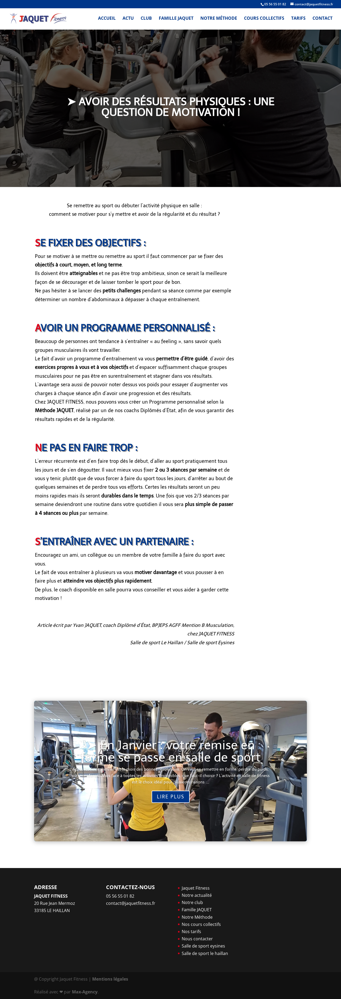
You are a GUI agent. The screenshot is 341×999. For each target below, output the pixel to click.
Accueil (107, 19)
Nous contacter (197, 939)
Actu (128, 19)
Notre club (192, 902)
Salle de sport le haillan (205, 953)
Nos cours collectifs (201, 924)
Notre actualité (197, 895)
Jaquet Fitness (196, 888)
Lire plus (170, 797)
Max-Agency (85, 992)
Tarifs (298, 19)
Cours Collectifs (264, 19)
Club (146, 19)
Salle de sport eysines (203, 946)
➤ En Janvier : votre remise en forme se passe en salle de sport (170, 751)
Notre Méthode (218, 19)
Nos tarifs (191, 931)
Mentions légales (110, 979)
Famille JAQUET (176, 19)
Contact (322, 19)
